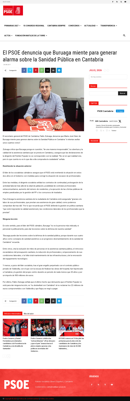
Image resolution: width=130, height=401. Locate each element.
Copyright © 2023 (10, 399)
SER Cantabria (101, 121)
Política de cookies (47, 399)
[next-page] (8, 356)
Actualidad (91, 26)
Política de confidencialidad (29, 399)
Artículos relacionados (12, 314)
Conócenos (75, 26)
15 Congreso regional (33, 26)
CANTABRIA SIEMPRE (56, 26)
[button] (124, 36)
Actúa (8, 36)
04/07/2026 (113, 121)
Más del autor (29, 314)
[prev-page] (4, 356)
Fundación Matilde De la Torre (31, 36)
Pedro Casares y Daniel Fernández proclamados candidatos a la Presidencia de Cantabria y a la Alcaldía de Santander (14, 343)
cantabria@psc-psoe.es (56, 387)
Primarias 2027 (12, 26)
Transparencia (108, 26)
